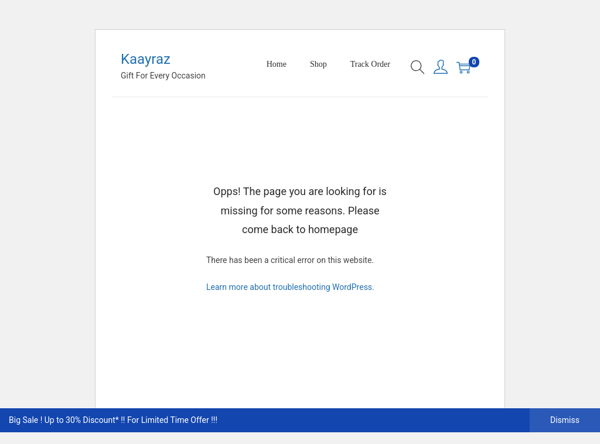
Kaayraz (146, 59)
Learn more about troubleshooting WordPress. (290, 287)
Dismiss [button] (564, 420)
